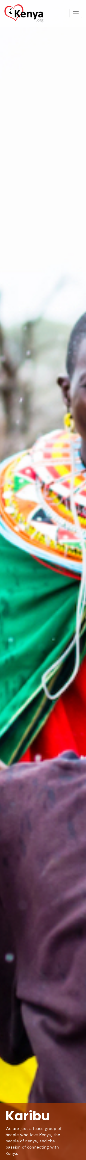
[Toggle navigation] (75, 13)
